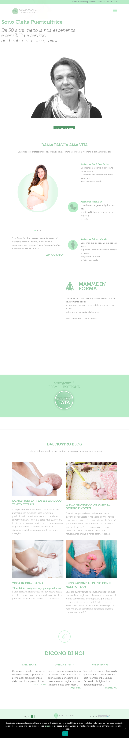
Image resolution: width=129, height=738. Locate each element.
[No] (125, 728)
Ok (65, 734)
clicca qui (49, 726)
